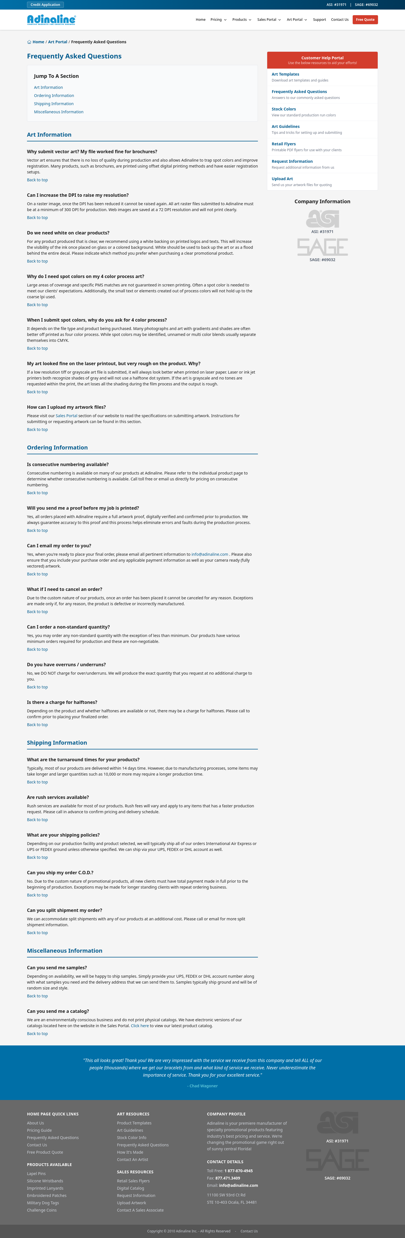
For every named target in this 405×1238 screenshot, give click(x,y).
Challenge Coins (42, 1210)
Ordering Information (54, 95)
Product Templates (134, 1123)
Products (243, 19)
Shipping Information (54, 103)
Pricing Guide (39, 1130)
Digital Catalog (130, 1188)
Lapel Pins (36, 1173)
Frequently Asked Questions (53, 1137)
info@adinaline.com (210, 554)
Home (201, 19)
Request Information (136, 1195)
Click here (140, 1025)
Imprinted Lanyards (45, 1188)
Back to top (37, 179)
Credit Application (45, 4)
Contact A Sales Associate (140, 1210)
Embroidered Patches (47, 1195)
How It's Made (130, 1152)
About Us (35, 1123)
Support (319, 19)
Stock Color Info (132, 1137)
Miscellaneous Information (59, 111)
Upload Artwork (131, 1202)
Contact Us (339, 19)
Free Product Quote (45, 1152)
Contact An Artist (132, 1159)
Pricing (219, 19)
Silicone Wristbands (45, 1180)
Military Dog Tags (43, 1202)
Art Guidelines (130, 1130)
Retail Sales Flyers (133, 1180)
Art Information (48, 87)
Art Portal (297, 19)
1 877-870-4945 (238, 1170)
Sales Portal (269, 19)
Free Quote (365, 19)
